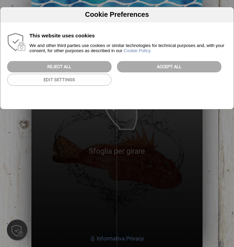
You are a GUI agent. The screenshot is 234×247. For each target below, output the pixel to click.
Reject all (59, 66)
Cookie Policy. (137, 50)
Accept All (169, 66)
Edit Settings (59, 79)
